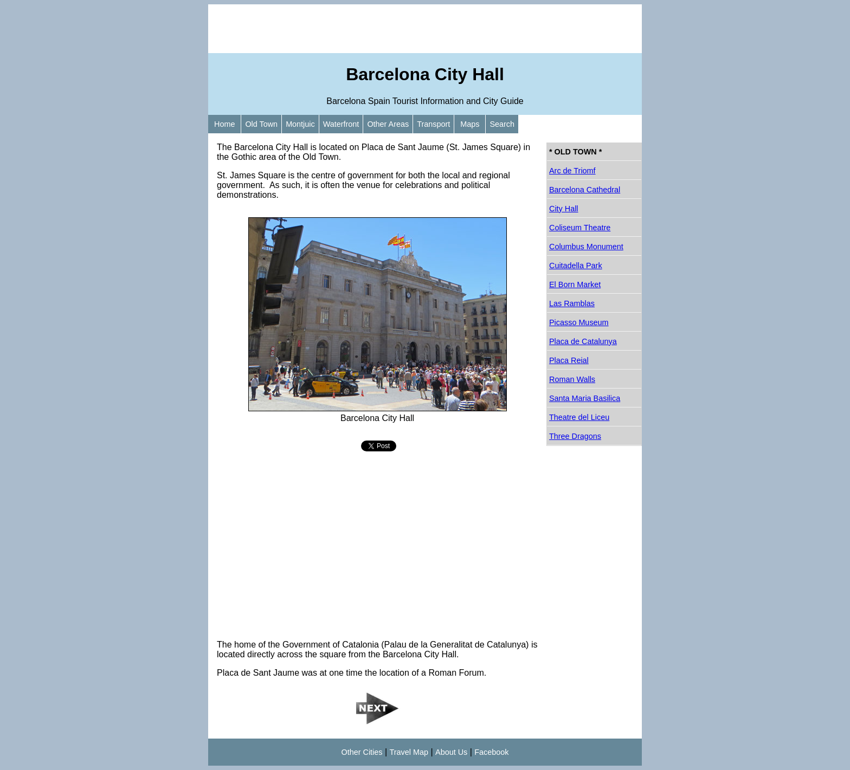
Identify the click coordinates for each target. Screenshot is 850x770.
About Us (451, 752)
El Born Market (575, 284)
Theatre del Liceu (579, 417)
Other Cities (362, 752)
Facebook (491, 752)
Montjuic (300, 124)
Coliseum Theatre (579, 227)
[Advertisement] (425, 28)
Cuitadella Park (575, 265)
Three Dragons (575, 436)
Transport (433, 124)
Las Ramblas (572, 303)
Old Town (261, 124)
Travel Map (409, 752)
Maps (469, 124)
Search (502, 124)
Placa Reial (569, 360)
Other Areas (388, 124)
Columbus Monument (586, 246)
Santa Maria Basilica (584, 398)
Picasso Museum (579, 322)
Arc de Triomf (572, 170)
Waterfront (341, 124)
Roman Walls (572, 379)
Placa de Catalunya (583, 341)
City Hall (563, 208)
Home (224, 124)
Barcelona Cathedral (584, 189)
